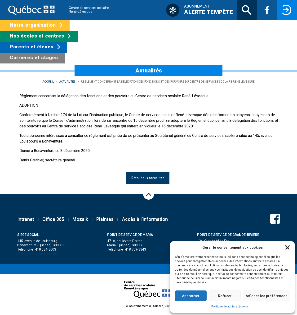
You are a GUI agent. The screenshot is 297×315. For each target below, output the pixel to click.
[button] (287, 247)
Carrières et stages (34, 57)
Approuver (190, 296)
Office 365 (53, 219)
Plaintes (105, 219)
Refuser (225, 296)
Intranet (25, 219)
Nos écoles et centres (37, 36)
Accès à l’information (145, 219)
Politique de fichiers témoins (230, 306)
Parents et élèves (31, 47)
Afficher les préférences (266, 296)
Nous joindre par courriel (37, 254)
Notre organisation (33, 25)
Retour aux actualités (147, 178)
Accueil (48, 81)
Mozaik (80, 219)
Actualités (67, 81)
